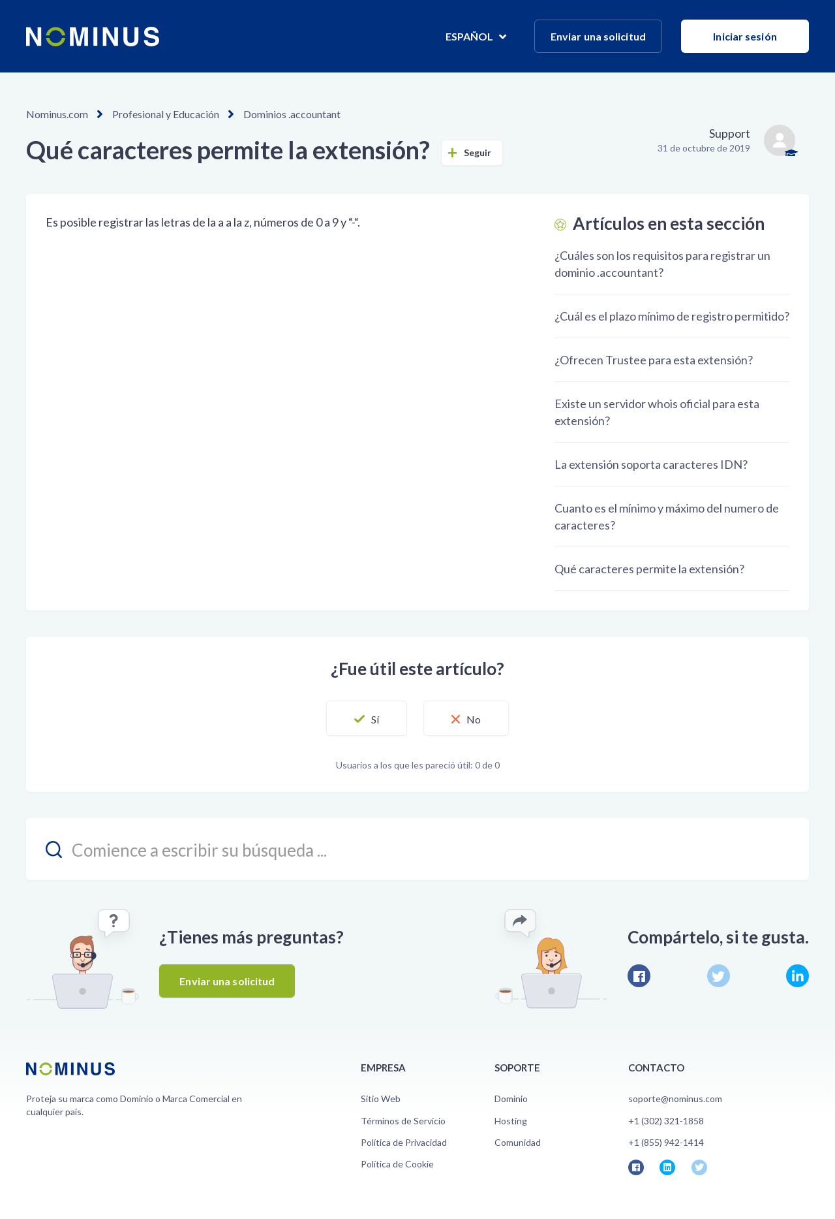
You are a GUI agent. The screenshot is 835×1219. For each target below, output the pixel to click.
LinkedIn (797, 975)
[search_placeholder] (417, 849)
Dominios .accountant (292, 114)
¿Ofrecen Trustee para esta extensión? (653, 360)
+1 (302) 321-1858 (666, 1120)
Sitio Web (381, 1098)
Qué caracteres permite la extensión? (649, 569)
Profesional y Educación (165, 114)
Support (729, 133)
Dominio (511, 1098)
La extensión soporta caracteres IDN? (651, 464)
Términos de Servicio (403, 1120)
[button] (366, 718)
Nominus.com (57, 114)
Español (471, 36)
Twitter (718, 975)
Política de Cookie (397, 1163)
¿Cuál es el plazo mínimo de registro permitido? (671, 316)
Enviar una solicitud (598, 36)
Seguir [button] (478, 152)
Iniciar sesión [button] (744, 36)
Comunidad (517, 1142)
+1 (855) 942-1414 (666, 1142)
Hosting (510, 1120)
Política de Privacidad (404, 1142)
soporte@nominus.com (675, 1098)
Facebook (639, 975)
